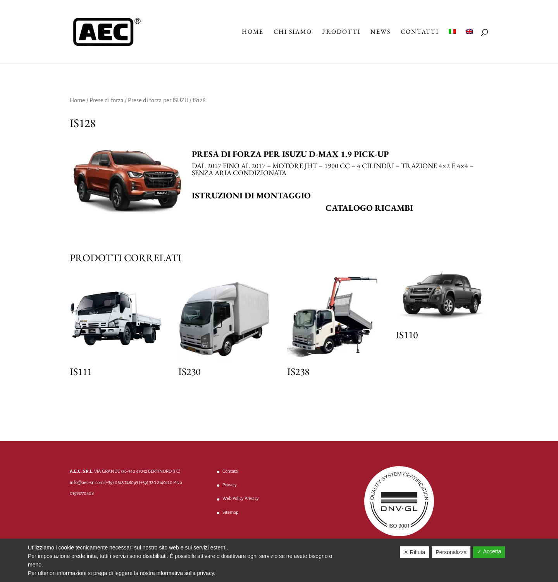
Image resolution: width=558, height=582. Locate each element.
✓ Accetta (489, 551)
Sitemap (230, 512)
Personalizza (451, 552)
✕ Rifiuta (414, 552)
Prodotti (341, 32)
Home (253, 32)
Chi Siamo (293, 32)
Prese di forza (107, 100)
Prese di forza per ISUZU (158, 100)
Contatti (420, 32)
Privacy (229, 484)
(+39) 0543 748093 (121, 482)
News (380, 32)
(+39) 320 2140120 (155, 482)
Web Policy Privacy (240, 498)
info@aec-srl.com (86, 482)
